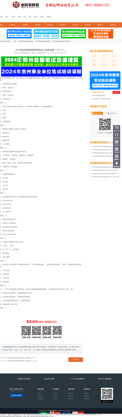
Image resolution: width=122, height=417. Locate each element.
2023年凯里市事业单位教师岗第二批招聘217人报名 (105, 149)
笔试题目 (55, 396)
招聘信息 (12, 25)
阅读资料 (50, 25)
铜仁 (30, 16)
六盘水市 (104, 56)
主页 (14, 41)
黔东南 (42, 16)
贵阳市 (94, 56)
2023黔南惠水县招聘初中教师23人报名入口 (103, 153)
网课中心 (100, 25)
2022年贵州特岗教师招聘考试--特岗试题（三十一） (22, 358)
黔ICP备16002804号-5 (79, 410)
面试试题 (88, 25)
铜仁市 (114, 60)
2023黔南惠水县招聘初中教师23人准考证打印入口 (105, 170)
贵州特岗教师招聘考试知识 (61, 41)
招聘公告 (39, 393)
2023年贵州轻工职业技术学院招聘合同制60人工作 (105, 156)
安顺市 (94, 60)
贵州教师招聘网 (40, 52)
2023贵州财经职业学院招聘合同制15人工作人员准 (105, 176)
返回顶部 (116, 166)
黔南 (35, 16)
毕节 (24, 16)
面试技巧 (70, 398)
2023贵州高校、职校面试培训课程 (100, 99)
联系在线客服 (16, 395)
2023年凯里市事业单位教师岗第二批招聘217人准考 (105, 167)
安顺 (19, 16)
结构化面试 (87, 398)
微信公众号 (97, 113)
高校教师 (39, 396)
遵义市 (114, 56)
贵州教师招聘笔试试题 (43, 41)
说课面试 (86, 393)
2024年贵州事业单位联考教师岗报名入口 (102, 146)
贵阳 (1, 16)
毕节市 (104, 60)
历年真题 (70, 396)
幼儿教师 (55, 398)
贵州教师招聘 (7, 347)
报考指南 (25, 25)
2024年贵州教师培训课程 (98, 95)
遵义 (6, 16)
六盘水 (13, 16)
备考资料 (38, 25)
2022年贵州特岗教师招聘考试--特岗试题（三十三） (22, 361)
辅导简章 (63, 25)
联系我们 (113, 25)
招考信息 (55, 393)
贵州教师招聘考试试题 (26, 41)
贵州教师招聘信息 (25, 52)
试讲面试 (86, 396)
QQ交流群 (112, 113)
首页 (1, 25)
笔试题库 (75, 25)
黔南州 (94, 64)
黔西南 (49, 16)
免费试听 (116, 92)
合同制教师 (40, 398)
